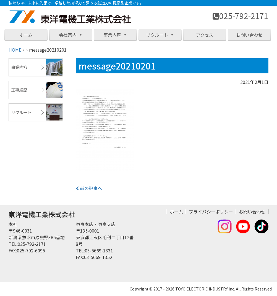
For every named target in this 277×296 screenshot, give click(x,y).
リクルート (160, 34)
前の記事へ (89, 188)
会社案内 (71, 34)
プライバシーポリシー (211, 211)
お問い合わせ (249, 34)
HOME (15, 49)
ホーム (26, 34)
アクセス (204, 34)
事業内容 (115, 34)
